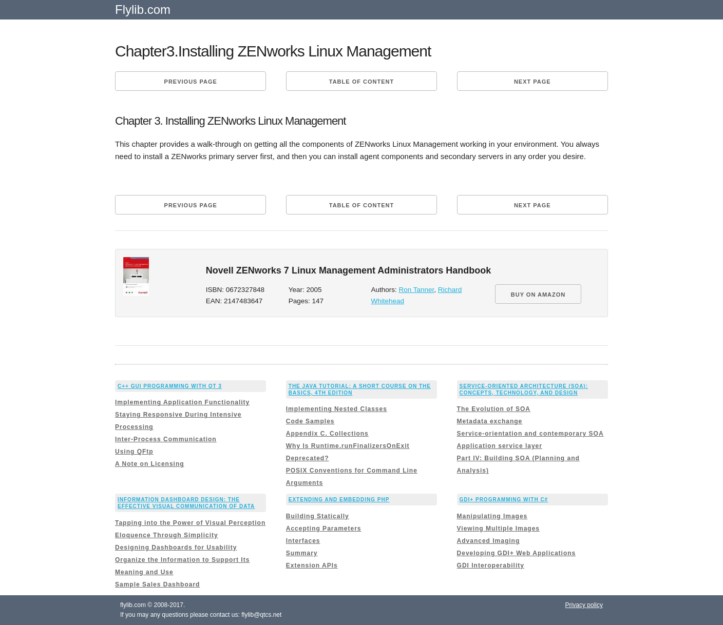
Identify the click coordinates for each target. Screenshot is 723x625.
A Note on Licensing (149, 463)
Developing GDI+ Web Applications (516, 553)
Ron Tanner (416, 290)
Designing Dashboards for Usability (176, 547)
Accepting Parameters (324, 528)
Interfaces (303, 540)
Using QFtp (134, 451)
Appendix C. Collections (327, 433)
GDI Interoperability (490, 565)
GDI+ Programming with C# (504, 499)
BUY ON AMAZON (538, 294)
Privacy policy (584, 605)
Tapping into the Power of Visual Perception (190, 522)
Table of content (361, 82)
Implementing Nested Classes (336, 409)
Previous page (190, 82)
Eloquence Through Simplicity (166, 535)
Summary (302, 553)
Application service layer (499, 446)
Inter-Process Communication (166, 439)
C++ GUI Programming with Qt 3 (170, 386)
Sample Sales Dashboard (157, 584)
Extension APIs (312, 565)
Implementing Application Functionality (182, 402)
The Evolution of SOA (493, 409)
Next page (532, 82)
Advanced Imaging (488, 540)
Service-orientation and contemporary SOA (530, 433)
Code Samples (310, 421)
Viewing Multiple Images (498, 528)
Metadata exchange (490, 421)
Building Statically (317, 516)
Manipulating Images (492, 516)
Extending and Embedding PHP (339, 499)
